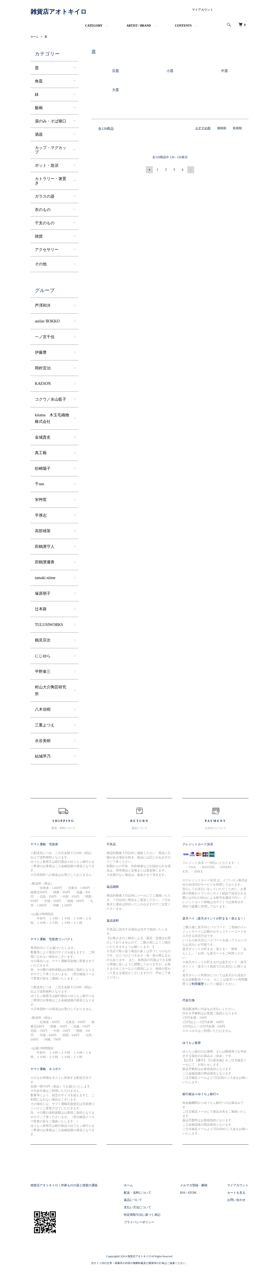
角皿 (39, 81)
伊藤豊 (41, 352)
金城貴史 (43, 437)
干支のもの (44, 223)
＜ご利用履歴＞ (196, 984)
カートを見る (236, 1192)
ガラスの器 (44, 196)
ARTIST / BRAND (138, 25)
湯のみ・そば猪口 (50, 121)
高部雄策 (43, 531)
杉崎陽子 (43, 468)
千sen (39, 484)
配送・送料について (137, 1192)
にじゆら (43, 656)
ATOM (192, 1192)
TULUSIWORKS (49, 624)
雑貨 (39, 236)
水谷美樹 (43, 741)
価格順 (221, 128)
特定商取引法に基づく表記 (142, 1214)
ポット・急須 (46, 165)
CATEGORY (93, 25)
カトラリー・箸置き (50, 181)
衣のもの (43, 209)
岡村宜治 (43, 368)
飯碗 (39, 108)
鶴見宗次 (43, 640)
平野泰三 (43, 671)
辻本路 (41, 609)
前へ (149, 169)
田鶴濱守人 (44, 546)
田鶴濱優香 (44, 562)
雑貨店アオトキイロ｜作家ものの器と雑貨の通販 (64, 1185)
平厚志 (41, 515)
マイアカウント (202, 9)
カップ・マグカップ (50, 150)
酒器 (39, 134)
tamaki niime (45, 578)
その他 (41, 264)
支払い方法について (137, 1207)
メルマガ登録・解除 (194, 1185)
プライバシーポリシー (139, 1222)
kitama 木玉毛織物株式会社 (52, 418)
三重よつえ (44, 725)
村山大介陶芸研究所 (50, 690)
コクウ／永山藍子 (50, 399)
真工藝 (41, 453)
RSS (182, 1192)
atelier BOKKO (47, 321)
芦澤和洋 (43, 305)
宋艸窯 (41, 499)
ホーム (34, 36)
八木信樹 (43, 709)
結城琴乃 (43, 756)
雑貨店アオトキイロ (59, 11)
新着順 (237, 128)
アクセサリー (46, 249)
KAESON (43, 383)
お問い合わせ (236, 1200)
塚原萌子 (43, 593)
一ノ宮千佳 (44, 337)
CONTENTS (183, 25)
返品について (133, 1200)
